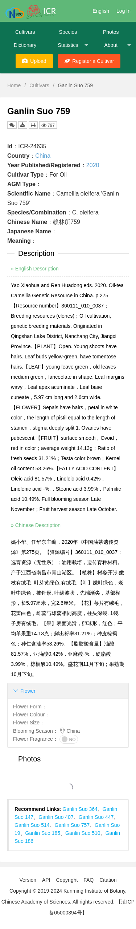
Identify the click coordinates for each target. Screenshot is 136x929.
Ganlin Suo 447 (96, 817)
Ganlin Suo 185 (43, 833)
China (42, 156)
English (100, 11)
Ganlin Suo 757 (72, 825)
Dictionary (25, 45)
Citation (107, 880)
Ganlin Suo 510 (82, 833)
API (46, 880)
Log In (123, 11)
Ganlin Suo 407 (56, 817)
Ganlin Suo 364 (80, 809)
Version (27, 880)
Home (14, 85)
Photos (111, 32)
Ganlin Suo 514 (32, 825)
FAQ (88, 880)
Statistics (73, 45)
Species (68, 32)
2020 (92, 165)
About (117, 45)
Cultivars (25, 32)
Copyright (67, 880)
